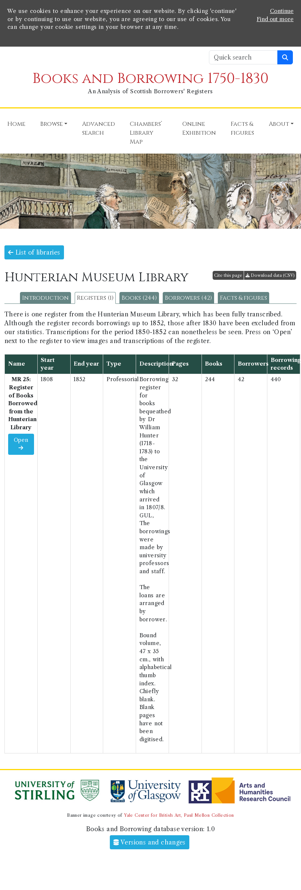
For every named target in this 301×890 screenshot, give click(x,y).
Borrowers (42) (188, 298)
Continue (282, 11)
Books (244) (139, 298)
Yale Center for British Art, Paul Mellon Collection (179, 815)
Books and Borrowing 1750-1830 (150, 78)
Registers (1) (95, 298)
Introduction (45, 298)
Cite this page (228, 275)
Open (21, 444)
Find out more (275, 19)
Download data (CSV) (270, 275)
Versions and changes (150, 842)
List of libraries (34, 252)
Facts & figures (243, 298)
